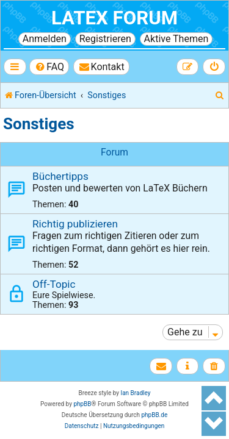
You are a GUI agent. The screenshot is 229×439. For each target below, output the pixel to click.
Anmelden (45, 39)
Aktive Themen (176, 39)
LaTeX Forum (114, 18)
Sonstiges (39, 124)
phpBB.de (154, 415)
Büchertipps (60, 176)
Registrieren (105, 39)
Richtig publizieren (75, 224)
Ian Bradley (135, 393)
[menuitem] (49, 67)
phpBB (82, 404)
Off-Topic (53, 284)
